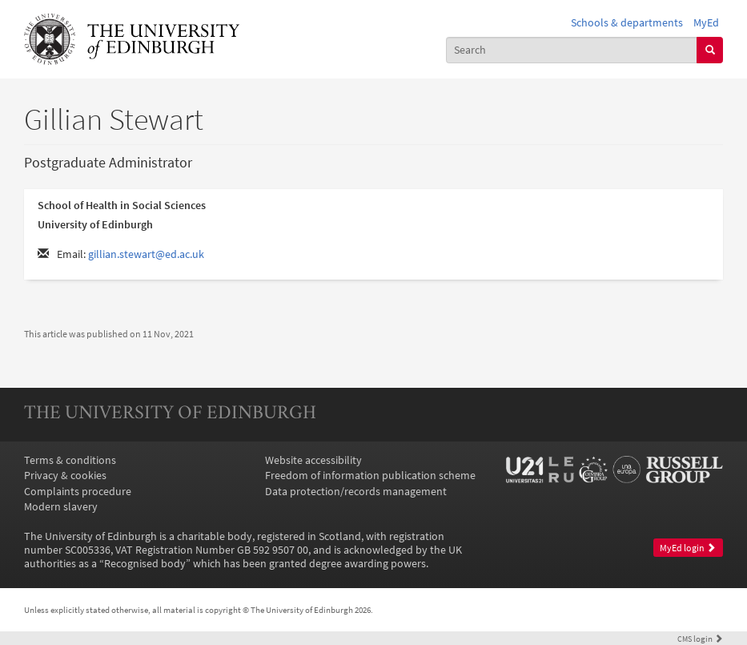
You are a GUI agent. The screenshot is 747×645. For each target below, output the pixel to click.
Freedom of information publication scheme (370, 475)
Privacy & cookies (65, 475)
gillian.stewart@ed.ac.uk (146, 254)
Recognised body (145, 563)
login (700, 638)
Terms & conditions (70, 460)
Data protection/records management (356, 491)
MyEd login (688, 548)
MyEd (706, 23)
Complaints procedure (77, 491)
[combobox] (572, 50)
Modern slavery (61, 507)
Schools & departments (627, 23)
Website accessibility (313, 460)
